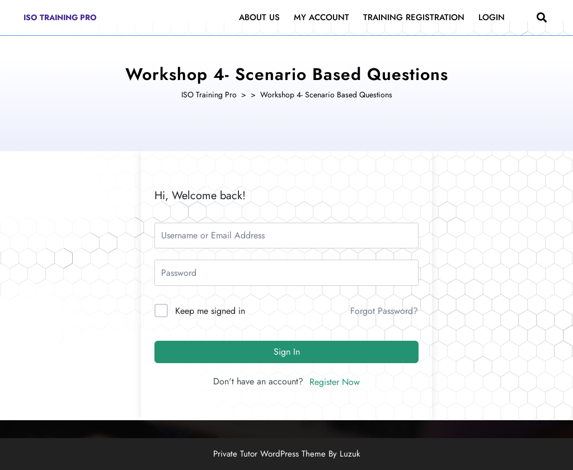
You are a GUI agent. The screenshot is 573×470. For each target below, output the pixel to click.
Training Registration (413, 17)
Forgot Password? (384, 310)
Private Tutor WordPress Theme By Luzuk (286, 454)
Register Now (334, 381)
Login (491, 17)
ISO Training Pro (60, 17)
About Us (259, 17)
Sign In (287, 351)
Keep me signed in (210, 310)
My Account (321, 17)
